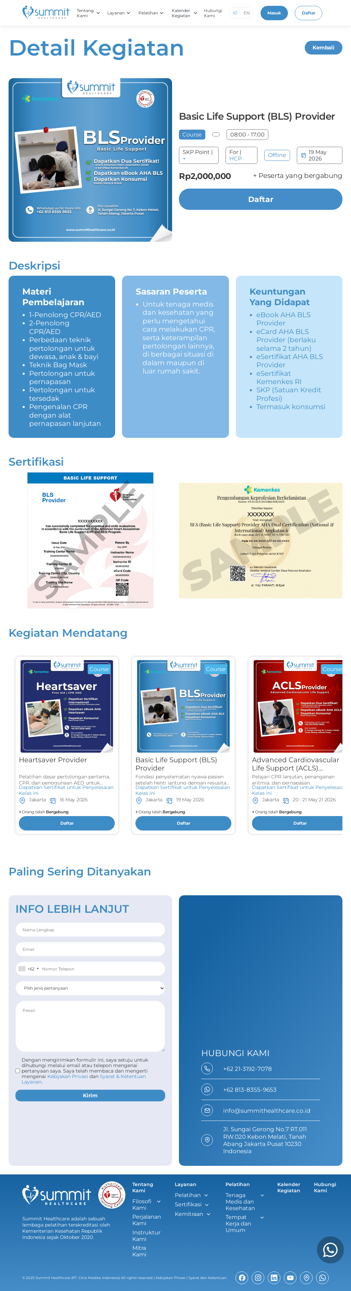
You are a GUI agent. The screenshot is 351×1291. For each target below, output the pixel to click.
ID (235, 12)
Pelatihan (148, 12)
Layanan (116, 12)
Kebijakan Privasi (170, 1278)
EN (247, 12)
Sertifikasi (188, 1204)
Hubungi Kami (213, 13)
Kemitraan (189, 1214)
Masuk (274, 12)
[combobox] (28, 969)
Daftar (309, 12)
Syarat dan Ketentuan (208, 1278)
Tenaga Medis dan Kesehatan (240, 1201)
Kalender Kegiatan (181, 13)
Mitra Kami (139, 1251)
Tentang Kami (85, 13)
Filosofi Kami (142, 1204)
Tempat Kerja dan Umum (238, 1223)
